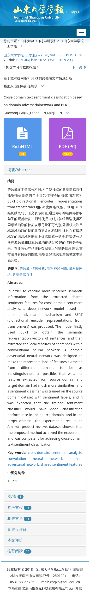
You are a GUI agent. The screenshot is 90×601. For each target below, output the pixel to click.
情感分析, (39, 268)
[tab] (45, 170)
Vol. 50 (55, 55)
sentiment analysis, (67, 452)
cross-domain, (40, 452)
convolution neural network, (39, 458)
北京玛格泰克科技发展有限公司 (45, 588)
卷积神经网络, (58, 268)
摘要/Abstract (19, 169)
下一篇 (79, 67)
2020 (44, 55)
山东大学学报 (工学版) (20, 55)
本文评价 (15, 540)
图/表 (15, 496)
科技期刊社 (47, 41)
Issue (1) (71, 55)
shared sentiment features (61, 464)
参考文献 (19, 507)
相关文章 (19, 518)
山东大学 (27, 41)
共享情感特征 (22, 274)
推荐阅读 (19, 551)
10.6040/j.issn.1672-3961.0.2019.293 (44, 60)
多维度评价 (17, 529)
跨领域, (25, 268)
